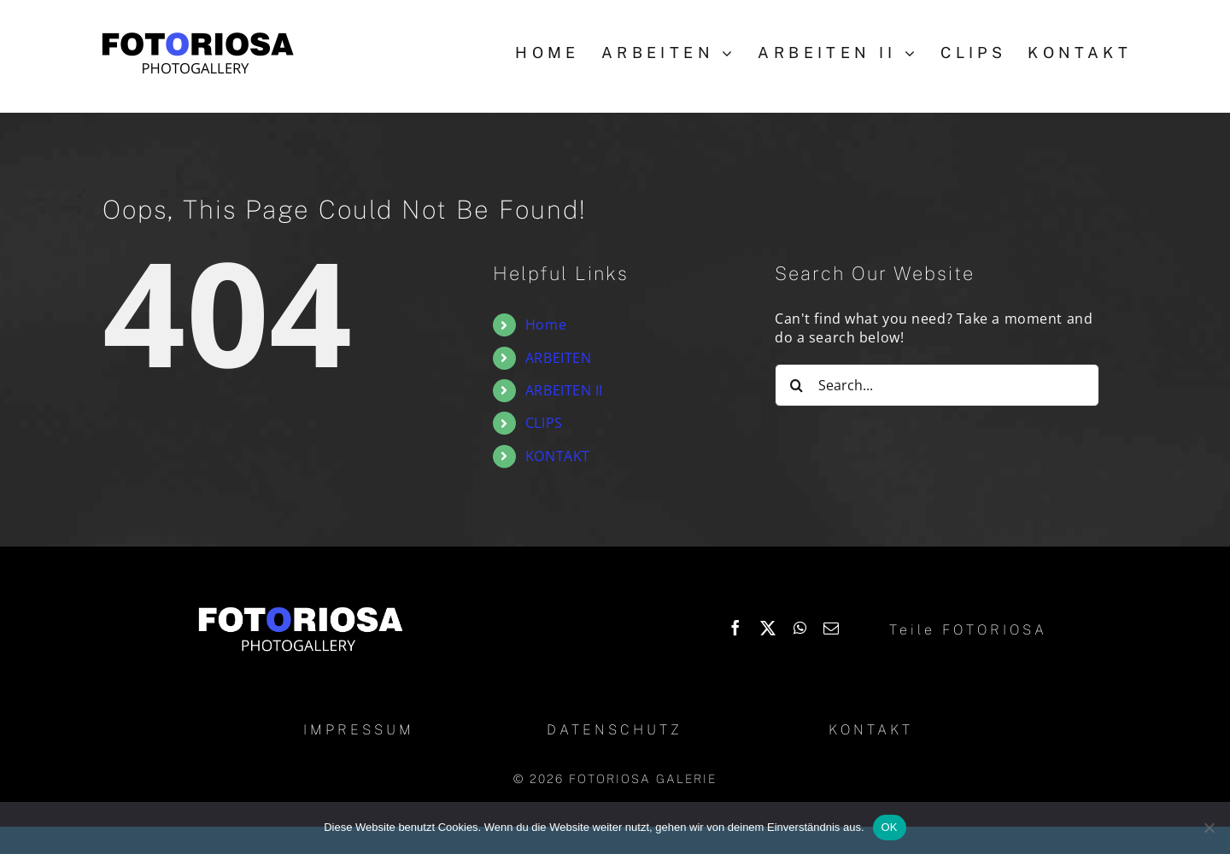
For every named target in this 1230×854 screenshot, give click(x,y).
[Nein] (1208, 827)
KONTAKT (557, 456)
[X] (768, 628)
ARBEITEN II (564, 390)
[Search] (796, 385)
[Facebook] (736, 628)
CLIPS (544, 422)
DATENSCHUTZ (614, 730)
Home (545, 324)
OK (890, 827)
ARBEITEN (558, 357)
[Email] (831, 628)
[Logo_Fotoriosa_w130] (300, 608)
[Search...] (937, 385)
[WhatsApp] (800, 628)
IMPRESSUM (358, 730)
